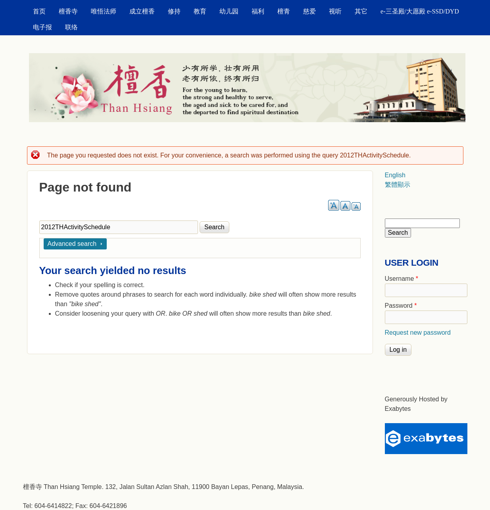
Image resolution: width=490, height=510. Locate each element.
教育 (200, 11)
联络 (71, 27)
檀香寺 (68, 11)
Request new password (418, 332)
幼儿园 (228, 11)
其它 (361, 11)
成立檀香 (142, 11)
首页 (39, 11)
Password (401, 305)
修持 (174, 11)
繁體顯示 (397, 184)
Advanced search (72, 243)
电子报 (42, 27)
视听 (335, 11)
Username (401, 278)
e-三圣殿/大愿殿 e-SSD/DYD (419, 11)
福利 (258, 11)
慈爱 (309, 11)
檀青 (283, 11)
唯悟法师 (103, 11)
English (395, 175)
